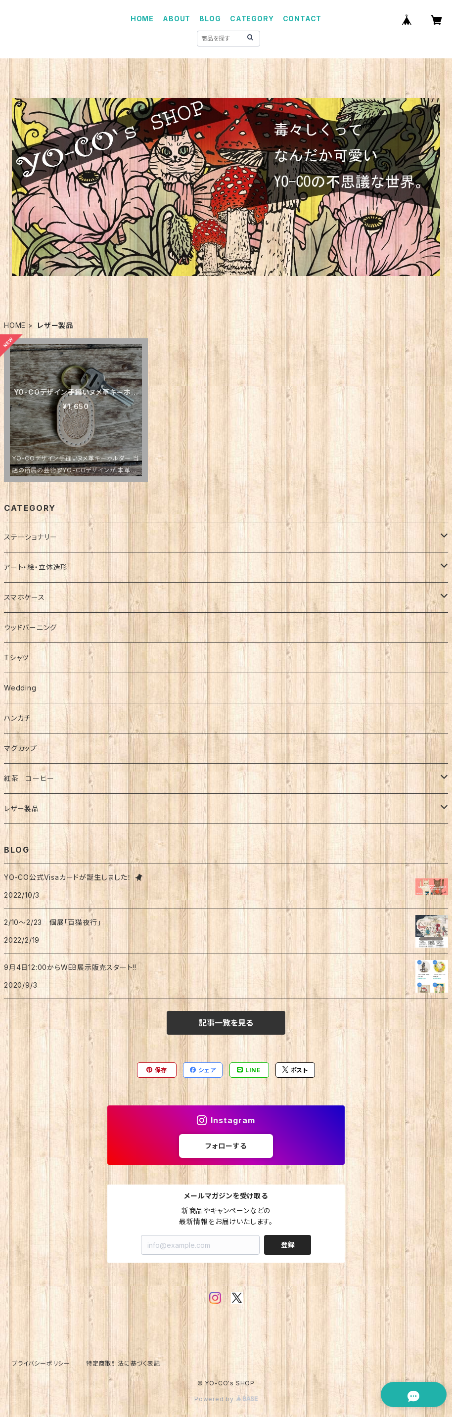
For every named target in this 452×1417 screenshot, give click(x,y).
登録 (288, 1244)
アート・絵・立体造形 (36, 567)
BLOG (210, 18)
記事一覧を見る (226, 1023)
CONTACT (302, 18)
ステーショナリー (30, 537)
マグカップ (20, 748)
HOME (142, 18)
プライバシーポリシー (41, 1363)
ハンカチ (17, 718)
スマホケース (24, 597)
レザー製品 (21, 808)
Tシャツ (16, 657)
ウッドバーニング (30, 627)
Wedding (20, 688)
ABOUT (176, 18)
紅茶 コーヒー (29, 778)
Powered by (226, 1399)
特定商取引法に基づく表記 (123, 1363)
